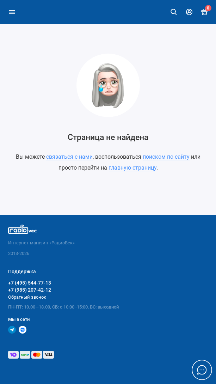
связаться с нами (69, 156)
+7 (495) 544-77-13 (29, 283)
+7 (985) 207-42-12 (29, 290)
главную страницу (132, 167)
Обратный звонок (27, 297)
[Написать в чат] (201, 369)
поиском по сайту (166, 156)
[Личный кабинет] (189, 12)
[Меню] (12, 12)
